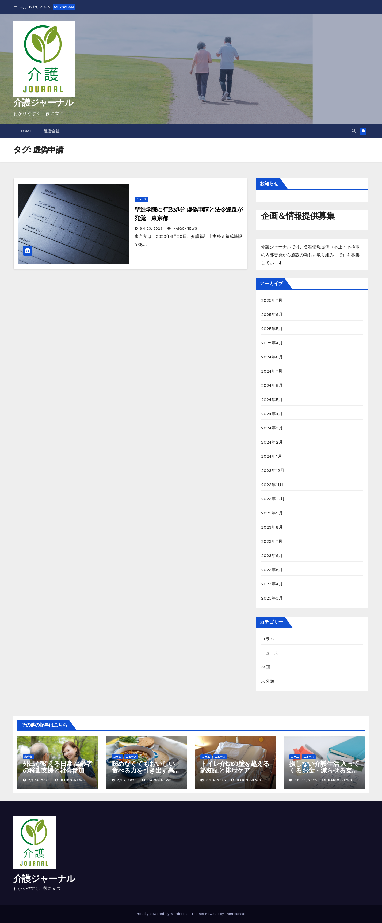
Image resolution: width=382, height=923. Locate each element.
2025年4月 (272, 342)
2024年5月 (272, 399)
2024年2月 (272, 442)
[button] (354, 131)
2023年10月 (273, 498)
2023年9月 (272, 513)
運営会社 (51, 131)
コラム (267, 638)
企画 (265, 667)
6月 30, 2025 (306, 780)
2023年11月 (272, 484)
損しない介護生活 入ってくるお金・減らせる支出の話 (324, 770)
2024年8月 (272, 357)
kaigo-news (182, 228)
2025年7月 (271, 300)
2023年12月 (272, 470)
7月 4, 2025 (216, 780)
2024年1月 (271, 456)
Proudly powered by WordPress (162, 914)
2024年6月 (272, 385)
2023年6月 (272, 555)
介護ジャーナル (43, 102)
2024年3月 (272, 427)
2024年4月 (272, 413)
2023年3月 (272, 598)
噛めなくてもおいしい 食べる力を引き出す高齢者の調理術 (146, 770)
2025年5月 (272, 328)
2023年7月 (271, 541)
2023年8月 (272, 527)
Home (25, 131)
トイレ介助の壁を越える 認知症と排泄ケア (234, 767)
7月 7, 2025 (127, 780)
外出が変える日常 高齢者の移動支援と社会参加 (57, 767)
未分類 (267, 681)
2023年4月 (272, 583)
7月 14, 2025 (39, 780)
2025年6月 (272, 314)
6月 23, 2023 (151, 228)
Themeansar (235, 914)
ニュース (141, 199)
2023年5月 (272, 569)
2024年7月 (271, 371)
